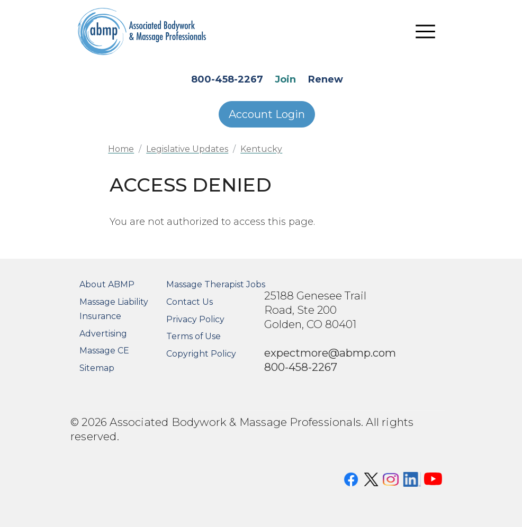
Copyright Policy (201, 354)
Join (285, 79)
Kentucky (261, 149)
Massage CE (104, 351)
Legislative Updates (187, 149)
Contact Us (189, 302)
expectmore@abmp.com (330, 352)
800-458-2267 (227, 79)
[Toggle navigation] (426, 31)
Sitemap (96, 368)
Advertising (103, 334)
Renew (325, 79)
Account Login (267, 114)
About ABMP (106, 284)
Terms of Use (193, 336)
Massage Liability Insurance (113, 309)
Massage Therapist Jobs (215, 284)
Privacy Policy (195, 319)
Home (121, 149)
